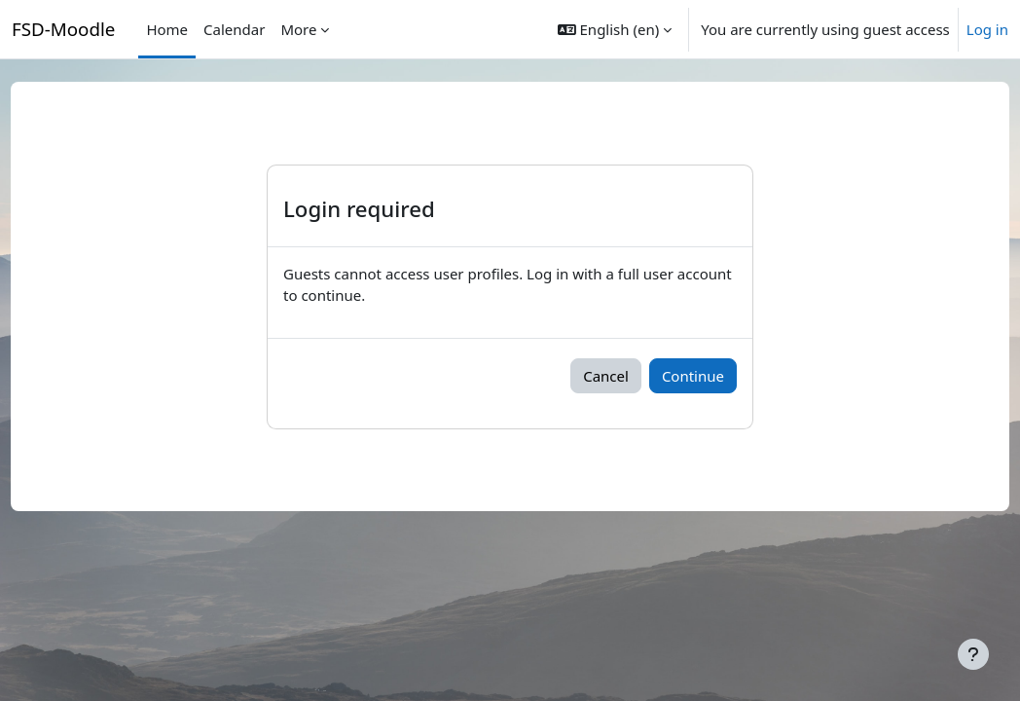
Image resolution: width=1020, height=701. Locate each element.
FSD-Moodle (63, 29)
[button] (614, 29)
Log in (987, 29)
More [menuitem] (298, 29)
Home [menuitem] (167, 29)
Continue (716, 376)
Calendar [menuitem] (234, 29)
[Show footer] (973, 654)
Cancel (629, 376)
